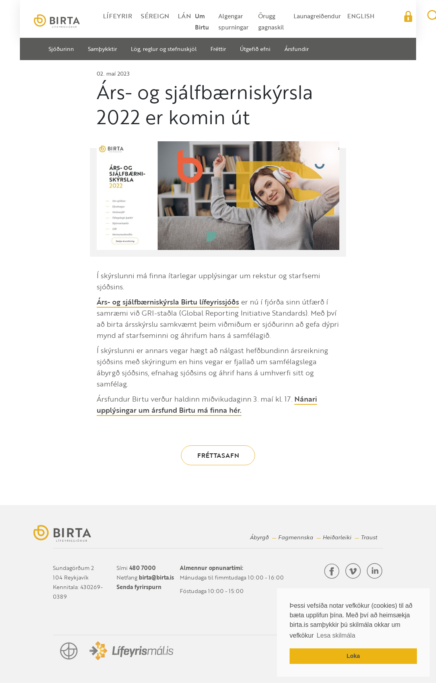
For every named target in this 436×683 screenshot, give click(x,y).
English (360, 16)
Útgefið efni (255, 49)
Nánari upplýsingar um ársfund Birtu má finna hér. (207, 404)
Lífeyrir (117, 16)
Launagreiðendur (317, 16)
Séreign (155, 16)
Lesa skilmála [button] (336, 635)
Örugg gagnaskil (271, 21)
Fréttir (218, 49)
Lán (184, 16)
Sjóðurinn (61, 49)
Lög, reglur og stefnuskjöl (164, 49)
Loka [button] (353, 656)
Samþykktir (102, 49)
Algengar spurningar (233, 21)
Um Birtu (202, 21)
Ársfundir (296, 49)
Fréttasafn (218, 455)
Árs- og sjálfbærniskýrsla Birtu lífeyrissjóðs (168, 302)
